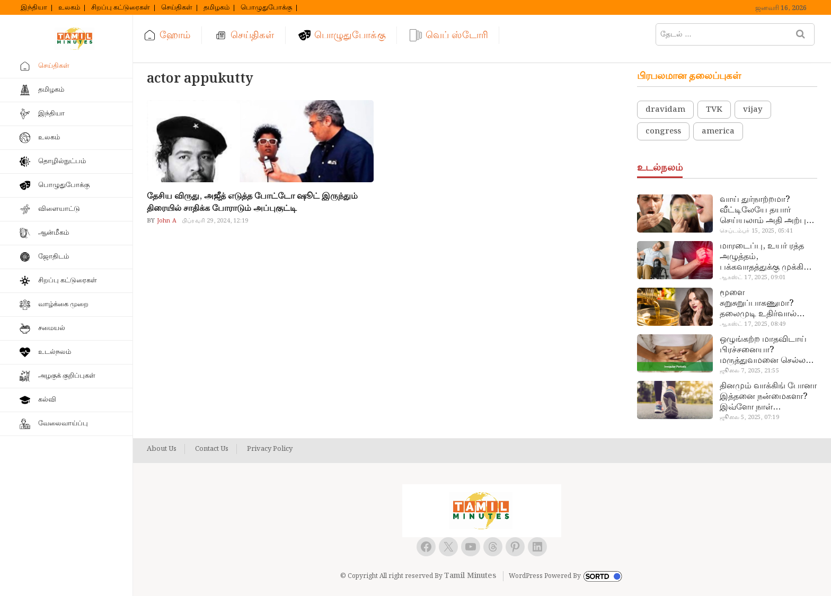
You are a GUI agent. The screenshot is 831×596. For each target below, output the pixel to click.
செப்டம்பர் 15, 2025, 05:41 (756, 231)
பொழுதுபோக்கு (266, 8)
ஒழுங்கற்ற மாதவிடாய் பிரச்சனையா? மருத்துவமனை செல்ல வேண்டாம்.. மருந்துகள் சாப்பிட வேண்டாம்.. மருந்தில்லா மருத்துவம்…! (765, 350)
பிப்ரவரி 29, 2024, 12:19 (215, 221)
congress (663, 131)
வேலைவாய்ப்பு (63, 423)
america (718, 131)
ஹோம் (175, 35)
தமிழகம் (216, 8)
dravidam (665, 109)
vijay (753, 109)
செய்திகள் (176, 8)
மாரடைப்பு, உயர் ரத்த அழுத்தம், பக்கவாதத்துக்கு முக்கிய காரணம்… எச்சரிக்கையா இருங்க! (767, 257)
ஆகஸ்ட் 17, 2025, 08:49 (752, 324)
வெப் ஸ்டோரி (457, 35)
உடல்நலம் (54, 352)
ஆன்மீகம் (53, 232)
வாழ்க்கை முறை (63, 304)
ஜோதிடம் (53, 256)
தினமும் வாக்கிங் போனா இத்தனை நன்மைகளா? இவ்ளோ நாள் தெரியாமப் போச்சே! (768, 397)
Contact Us (211, 449)
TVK (714, 109)
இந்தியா (34, 8)
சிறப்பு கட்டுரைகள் (120, 8)
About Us (161, 449)
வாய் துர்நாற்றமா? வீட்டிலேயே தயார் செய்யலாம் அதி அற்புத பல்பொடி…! (765, 210)
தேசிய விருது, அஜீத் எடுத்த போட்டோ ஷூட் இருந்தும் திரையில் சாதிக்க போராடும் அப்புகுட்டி (252, 202)
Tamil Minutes (470, 576)
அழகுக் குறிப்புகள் (66, 375)
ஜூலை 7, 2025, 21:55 (749, 371)
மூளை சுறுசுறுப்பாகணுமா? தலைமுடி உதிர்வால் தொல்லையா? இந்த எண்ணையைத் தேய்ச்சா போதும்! (765, 303)
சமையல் (51, 328)
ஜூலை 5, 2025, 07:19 (749, 417)
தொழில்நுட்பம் (62, 161)
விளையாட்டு (59, 209)
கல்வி (47, 399)
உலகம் (69, 8)
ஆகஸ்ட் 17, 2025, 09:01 (752, 277)
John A (165, 221)
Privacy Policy (270, 449)
